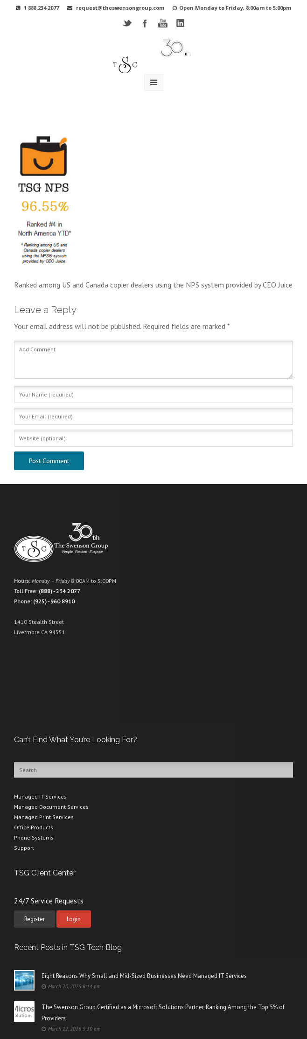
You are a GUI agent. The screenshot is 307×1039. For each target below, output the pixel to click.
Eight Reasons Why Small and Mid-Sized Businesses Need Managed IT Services (144, 976)
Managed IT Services (40, 796)
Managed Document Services (51, 806)
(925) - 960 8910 (54, 601)
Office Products (33, 827)
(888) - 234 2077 (59, 591)
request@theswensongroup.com (120, 7)
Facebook (145, 23)
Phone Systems (34, 837)
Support (24, 847)
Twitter (127, 23)
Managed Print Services (44, 816)
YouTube (162, 23)
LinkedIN (180, 23)
